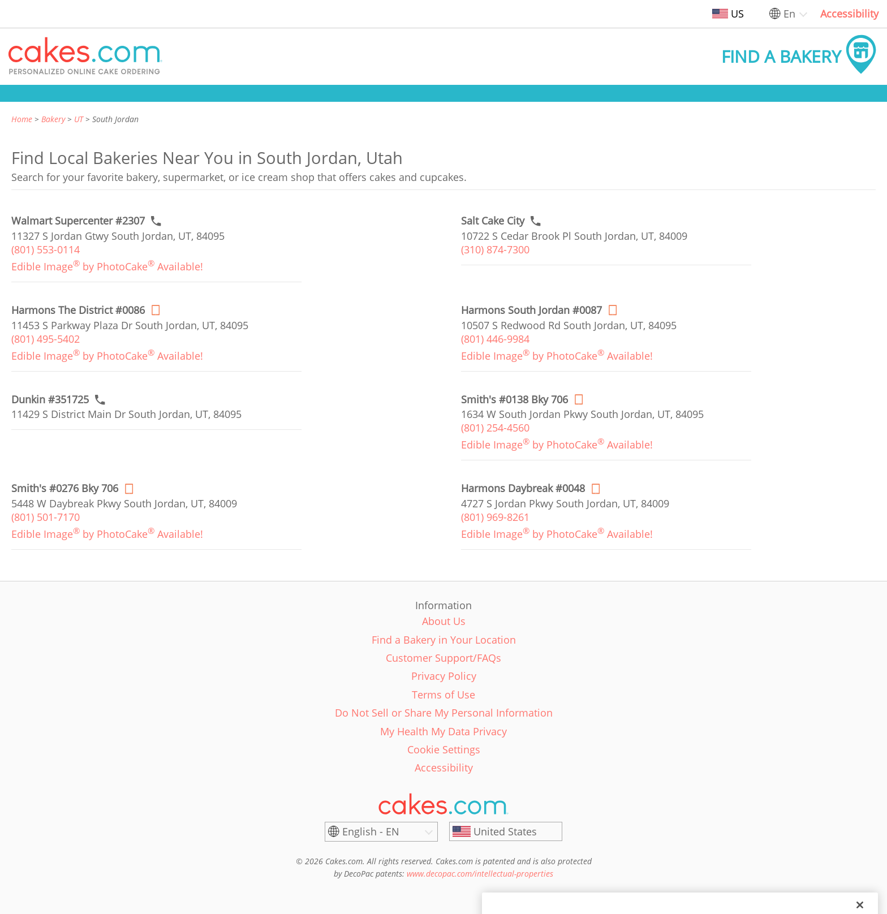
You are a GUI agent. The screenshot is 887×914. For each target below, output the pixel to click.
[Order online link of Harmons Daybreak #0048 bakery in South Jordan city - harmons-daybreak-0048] (523, 488)
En (789, 13)
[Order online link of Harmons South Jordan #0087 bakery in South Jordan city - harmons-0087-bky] (531, 310)
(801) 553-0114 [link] (45, 249)
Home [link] (21, 119)
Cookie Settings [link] (443, 749)
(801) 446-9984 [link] (495, 339)
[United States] (506, 831)
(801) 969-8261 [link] (495, 517)
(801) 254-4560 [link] (495, 427)
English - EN (370, 831)
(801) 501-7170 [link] (45, 517)
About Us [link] (444, 621)
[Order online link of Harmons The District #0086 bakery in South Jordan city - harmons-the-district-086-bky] (78, 310)
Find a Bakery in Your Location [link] (444, 639)
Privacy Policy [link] (443, 676)
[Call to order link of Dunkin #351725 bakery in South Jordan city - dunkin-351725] (50, 399)
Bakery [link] (53, 119)
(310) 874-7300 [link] (495, 249)
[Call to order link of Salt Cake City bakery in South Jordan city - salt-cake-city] (492, 221)
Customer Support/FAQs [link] (443, 658)
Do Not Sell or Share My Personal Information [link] (444, 712)
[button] (85, 56)
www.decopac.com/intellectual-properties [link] (480, 873)
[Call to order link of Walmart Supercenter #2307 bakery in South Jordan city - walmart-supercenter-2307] (78, 221)
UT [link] (78, 119)
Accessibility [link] (849, 13)
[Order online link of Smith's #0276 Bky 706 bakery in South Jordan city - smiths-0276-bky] (64, 488)
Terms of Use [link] (443, 694)
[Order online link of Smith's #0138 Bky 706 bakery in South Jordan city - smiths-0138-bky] (514, 399)
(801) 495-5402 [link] (45, 339)
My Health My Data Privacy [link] (443, 731)
